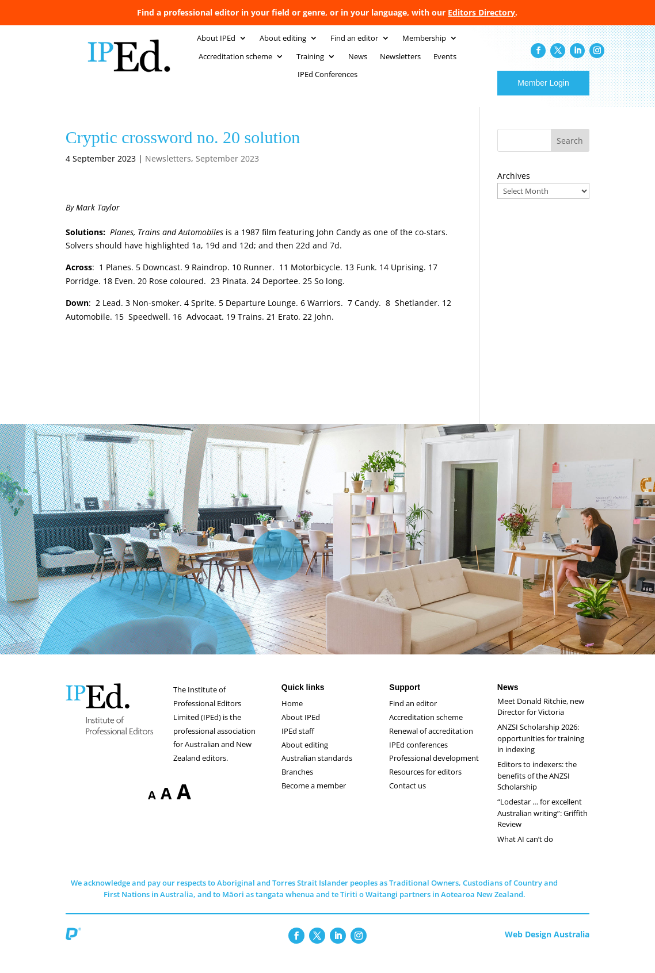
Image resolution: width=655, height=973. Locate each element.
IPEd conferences (418, 756)
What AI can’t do (525, 850)
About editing (304, 756)
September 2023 (227, 169)
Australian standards (316, 769)
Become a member (313, 797)
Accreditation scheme (426, 728)
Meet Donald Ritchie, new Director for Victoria (540, 718)
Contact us (407, 797)
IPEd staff (297, 742)
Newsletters (168, 169)
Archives (513, 187)
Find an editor (413, 715)
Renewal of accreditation (431, 742)
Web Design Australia (547, 945)
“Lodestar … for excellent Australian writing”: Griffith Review (542, 824)
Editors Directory (481, 12)
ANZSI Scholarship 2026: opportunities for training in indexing (540, 749)
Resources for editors (425, 783)
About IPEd (300, 728)
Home (292, 715)
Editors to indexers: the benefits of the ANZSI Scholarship (537, 787)
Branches (297, 783)
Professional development (434, 769)
